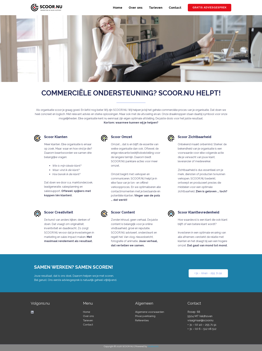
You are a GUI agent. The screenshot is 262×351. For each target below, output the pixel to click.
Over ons (136, 7)
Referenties (142, 320)
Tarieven (155, 7)
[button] (209, 7)
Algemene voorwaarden (150, 311)
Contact (175, 7)
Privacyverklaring (145, 316)
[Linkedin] (32, 312)
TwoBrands (153, 346)
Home (117, 7)
